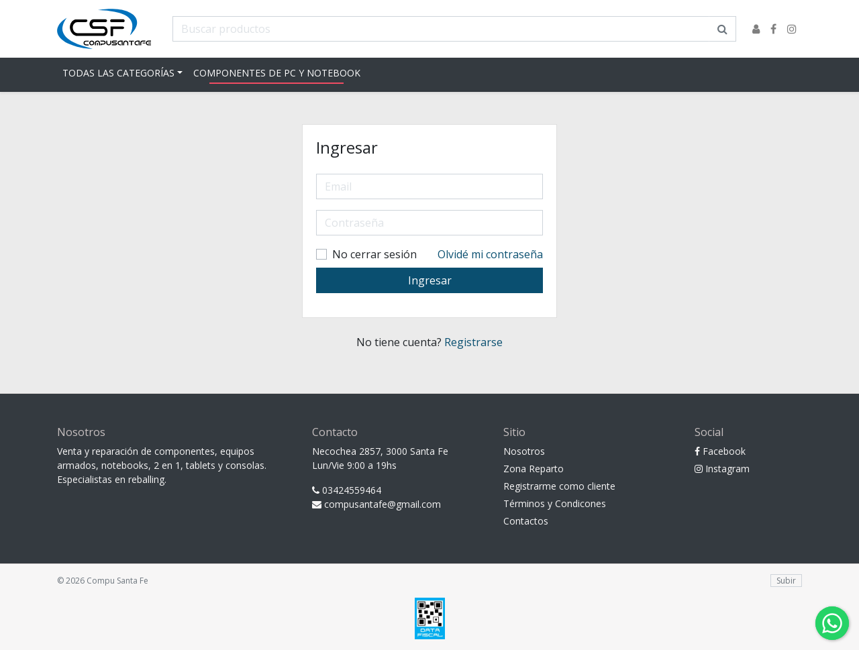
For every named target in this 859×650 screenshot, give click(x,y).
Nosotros (524, 451)
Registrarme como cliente (559, 486)
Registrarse (473, 342)
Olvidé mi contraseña (490, 254)
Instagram (722, 468)
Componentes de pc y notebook (276, 72)
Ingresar (430, 280)
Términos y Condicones (554, 503)
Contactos (525, 520)
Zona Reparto (533, 468)
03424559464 (346, 490)
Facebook (720, 451)
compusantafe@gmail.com (376, 504)
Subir (786, 580)
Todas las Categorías (118, 72)
